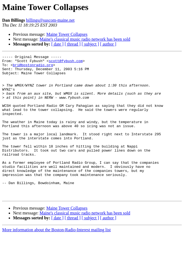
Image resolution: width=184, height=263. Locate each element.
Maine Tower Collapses (66, 34)
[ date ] (57, 44)
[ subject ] (90, 44)
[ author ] (108, 44)
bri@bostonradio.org (33, 67)
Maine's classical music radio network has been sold (85, 39)
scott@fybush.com (66, 62)
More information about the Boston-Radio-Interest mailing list (56, 258)
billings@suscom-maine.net (50, 20)
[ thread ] (73, 44)
